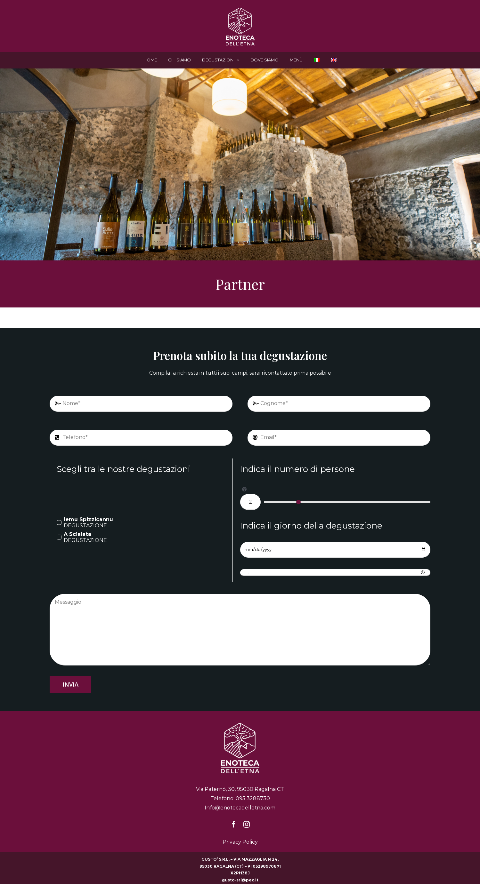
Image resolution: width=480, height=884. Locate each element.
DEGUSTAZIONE (88, 522)
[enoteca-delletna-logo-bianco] (240, 10)
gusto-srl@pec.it (240, 880)
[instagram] (246, 824)
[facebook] (234, 824)
